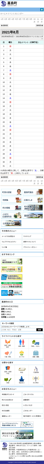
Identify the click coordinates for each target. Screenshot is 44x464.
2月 (5, 19)
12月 (42, 20)
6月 (20, 19)
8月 (27, 19)
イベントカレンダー (15, 14)
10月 (34, 20)
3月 (9, 19)
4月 (12, 19)
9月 (31, 19)
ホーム (3, 14)
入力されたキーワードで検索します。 (16, 327)
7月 (23, 19)
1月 (2, 19)
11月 (38, 20)
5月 (16, 19)
